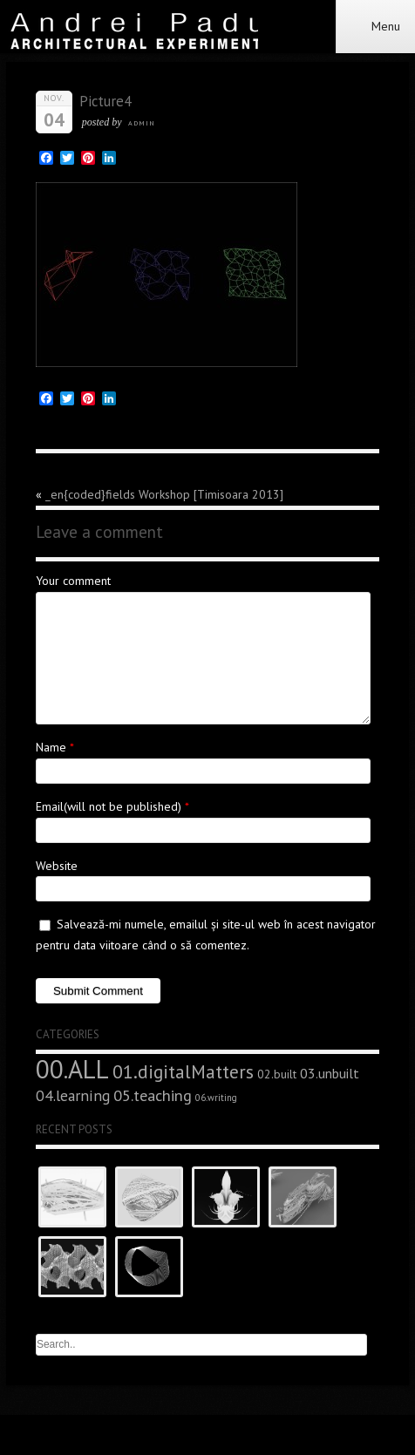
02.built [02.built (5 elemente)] (276, 1074)
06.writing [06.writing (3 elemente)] (216, 1097)
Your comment (73, 580)
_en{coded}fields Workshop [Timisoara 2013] (164, 494)
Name (51, 747)
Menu (375, 26)
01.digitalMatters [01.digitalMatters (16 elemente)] (183, 1071)
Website (57, 866)
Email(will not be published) (108, 806)
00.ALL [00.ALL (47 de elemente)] (72, 1068)
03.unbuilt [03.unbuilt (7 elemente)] (329, 1073)
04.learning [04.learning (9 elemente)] (73, 1095)
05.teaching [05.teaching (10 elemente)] (152, 1094)
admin (141, 123)
